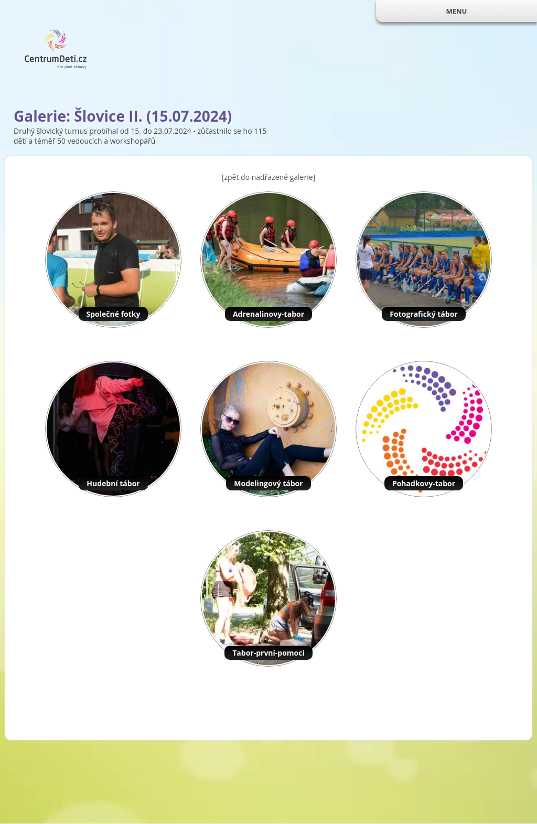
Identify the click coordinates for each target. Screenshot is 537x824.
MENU (456, 11)
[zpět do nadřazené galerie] (268, 177)
